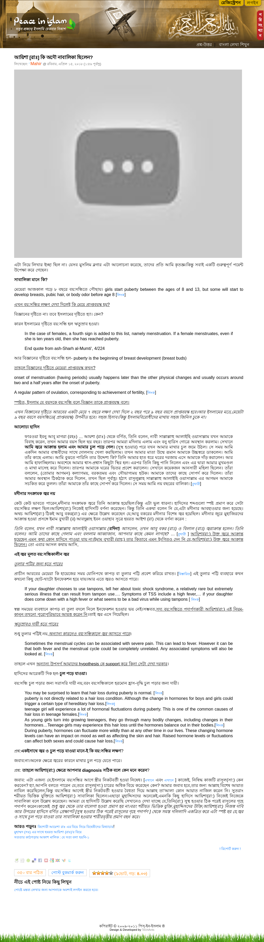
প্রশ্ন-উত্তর (204, 44)
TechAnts (148, 929)
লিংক (120, 295)
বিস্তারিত (184, 574)
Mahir (35, 63)
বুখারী (196, 484)
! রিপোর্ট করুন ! (230, 849)
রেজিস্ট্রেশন (231, 3)
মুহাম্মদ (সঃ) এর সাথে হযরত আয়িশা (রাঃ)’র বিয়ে (48, 832)
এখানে (149, 780)
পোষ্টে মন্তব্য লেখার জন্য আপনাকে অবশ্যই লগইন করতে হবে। (56, 890)
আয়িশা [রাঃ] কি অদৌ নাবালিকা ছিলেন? (53, 57)
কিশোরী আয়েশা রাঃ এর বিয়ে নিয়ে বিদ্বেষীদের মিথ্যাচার (75, 827)
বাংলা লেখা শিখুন (233, 44)
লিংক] (110, 704)
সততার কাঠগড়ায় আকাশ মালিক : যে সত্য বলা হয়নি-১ (51, 837)
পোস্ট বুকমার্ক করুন (67, 872)
